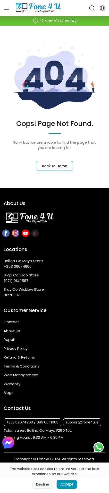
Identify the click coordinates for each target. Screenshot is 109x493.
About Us (12, 330)
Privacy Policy (15, 348)
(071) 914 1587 (16, 280)
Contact (11, 321)
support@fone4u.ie (82, 422)
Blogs (8, 392)
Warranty (12, 383)
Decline (42, 487)
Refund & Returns (19, 357)
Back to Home (54, 166)
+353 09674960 (18, 266)
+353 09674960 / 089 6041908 (32, 422)
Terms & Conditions (21, 366)
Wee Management (21, 374)
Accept (66, 487)
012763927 (13, 294)
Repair (9, 339)
